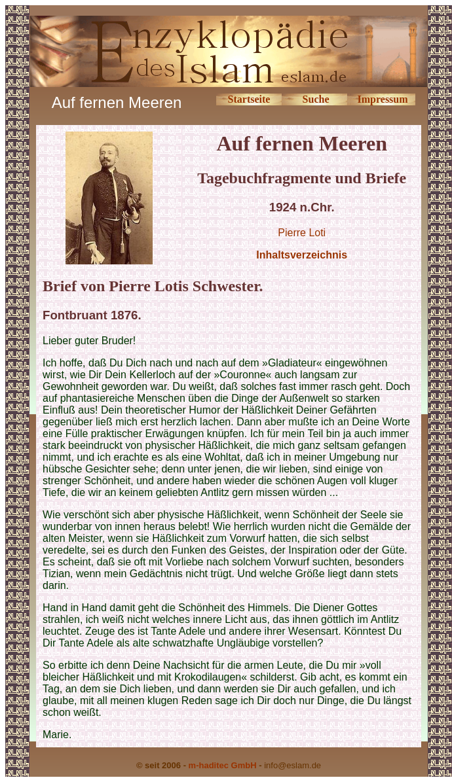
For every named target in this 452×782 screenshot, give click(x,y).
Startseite (249, 99)
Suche (316, 99)
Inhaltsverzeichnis (301, 254)
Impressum (383, 99)
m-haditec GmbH (223, 765)
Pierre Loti (302, 232)
